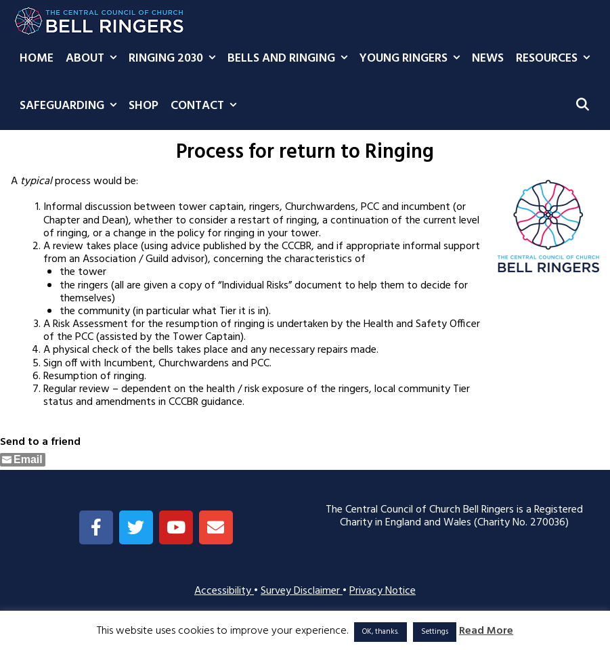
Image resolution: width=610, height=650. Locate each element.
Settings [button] (434, 632)
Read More (486, 631)
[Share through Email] (22, 460)
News (488, 58)
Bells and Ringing (290, 59)
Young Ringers (413, 59)
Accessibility (224, 591)
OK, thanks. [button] (380, 632)
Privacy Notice (382, 591)
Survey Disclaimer (302, 591)
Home (36, 58)
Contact (206, 106)
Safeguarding (71, 106)
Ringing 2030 (175, 59)
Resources (556, 59)
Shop (143, 106)
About (94, 59)
